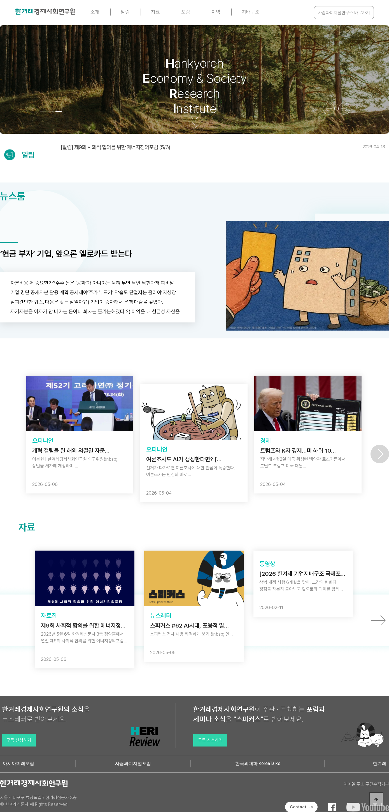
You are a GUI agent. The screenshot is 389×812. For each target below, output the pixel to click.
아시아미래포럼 (18, 763)
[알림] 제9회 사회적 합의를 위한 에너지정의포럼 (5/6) (223, 147)
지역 (215, 12)
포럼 (185, 12)
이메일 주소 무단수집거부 (366, 784)
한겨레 (379, 763)
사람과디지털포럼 (133, 763)
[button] (43, 111)
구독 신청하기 (18, 740)
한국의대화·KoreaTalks (257, 763)
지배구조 (251, 12)
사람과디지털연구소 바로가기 (344, 12)
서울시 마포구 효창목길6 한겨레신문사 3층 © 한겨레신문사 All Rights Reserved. (38, 801)
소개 (94, 12)
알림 (125, 12)
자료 (155, 12)
